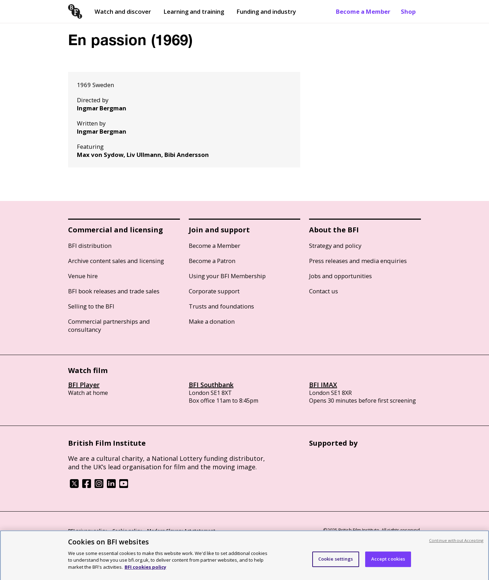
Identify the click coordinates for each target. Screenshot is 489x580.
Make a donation (212, 321)
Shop (408, 11)
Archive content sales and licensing (116, 261)
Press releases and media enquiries (358, 261)
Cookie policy (127, 530)
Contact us (323, 291)
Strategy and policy (335, 246)
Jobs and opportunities (340, 276)
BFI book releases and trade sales (113, 291)
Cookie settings (335, 561)
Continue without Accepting (456, 543)
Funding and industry (266, 11)
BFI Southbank (211, 384)
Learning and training (193, 11)
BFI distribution (89, 246)
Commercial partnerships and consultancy (109, 325)
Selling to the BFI (91, 306)
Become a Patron (212, 261)
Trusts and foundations (221, 306)
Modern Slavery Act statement (181, 530)
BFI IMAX (323, 384)
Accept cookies (388, 561)
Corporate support (214, 291)
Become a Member (363, 11)
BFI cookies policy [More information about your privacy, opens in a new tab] (145, 570)
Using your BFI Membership (227, 276)
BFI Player (83, 384)
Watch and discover (123, 11)
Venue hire (83, 276)
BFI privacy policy (87, 530)
